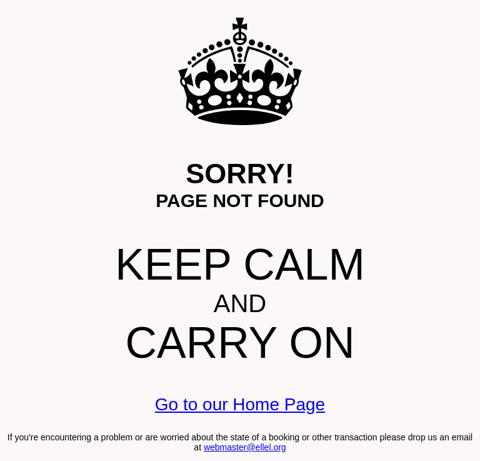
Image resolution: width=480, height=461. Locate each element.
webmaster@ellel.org (245, 447)
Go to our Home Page (240, 404)
